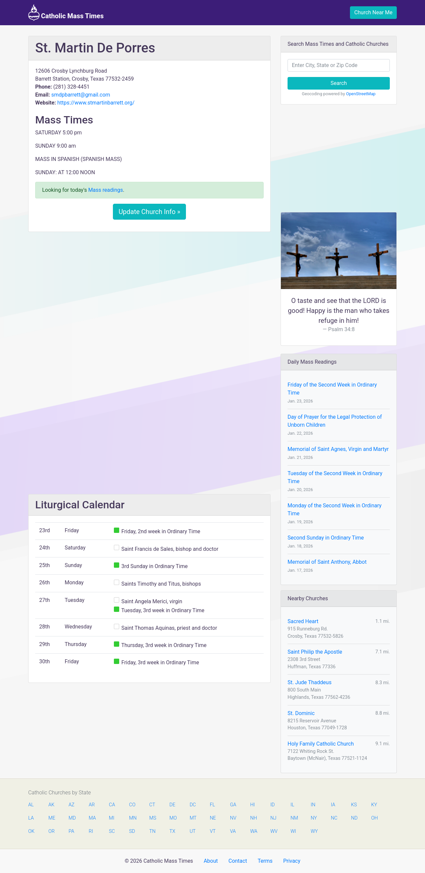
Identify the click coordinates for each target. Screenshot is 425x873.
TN (152, 831)
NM (294, 818)
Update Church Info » (149, 212)
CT (152, 805)
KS (354, 805)
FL (212, 805)
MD (72, 818)
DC (193, 805)
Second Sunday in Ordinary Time (326, 538)
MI (111, 818)
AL (31, 805)
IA (333, 805)
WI (293, 831)
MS (152, 818)
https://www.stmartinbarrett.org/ (95, 103)
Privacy (291, 861)
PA (71, 831)
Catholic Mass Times (66, 12)
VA (233, 831)
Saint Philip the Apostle (315, 652)
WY (314, 831)
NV (233, 818)
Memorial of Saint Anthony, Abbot (327, 562)
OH (374, 818)
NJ (273, 818)
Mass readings (105, 190)
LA (31, 818)
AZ (72, 805)
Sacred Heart (303, 621)
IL (292, 805)
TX (172, 831)
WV (273, 831)
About (211, 861)
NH (253, 818)
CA (112, 805)
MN (132, 818)
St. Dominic (301, 713)
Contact (237, 861)
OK (31, 831)
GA (233, 805)
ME (51, 818)
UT (193, 831)
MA (92, 818)
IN (313, 805)
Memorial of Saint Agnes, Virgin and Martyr (338, 449)
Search (338, 83)
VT (212, 831)
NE (213, 818)
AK (51, 805)
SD (132, 831)
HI (252, 805)
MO (172, 818)
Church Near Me (373, 12)
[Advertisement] (149, 286)
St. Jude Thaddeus (309, 682)
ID (272, 805)
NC (334, 818)
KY (374, 805)
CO (132, 805)
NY (314, 818)
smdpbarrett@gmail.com (80, 95)
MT (193, 818)
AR (92, 805)
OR (51, 831)
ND (354, 818)
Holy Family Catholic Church (321, 744)
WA (253, 831)
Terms (265, 861)
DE (172, 805)
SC (112, 831)
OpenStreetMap (361, 93)
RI (91, 831)
